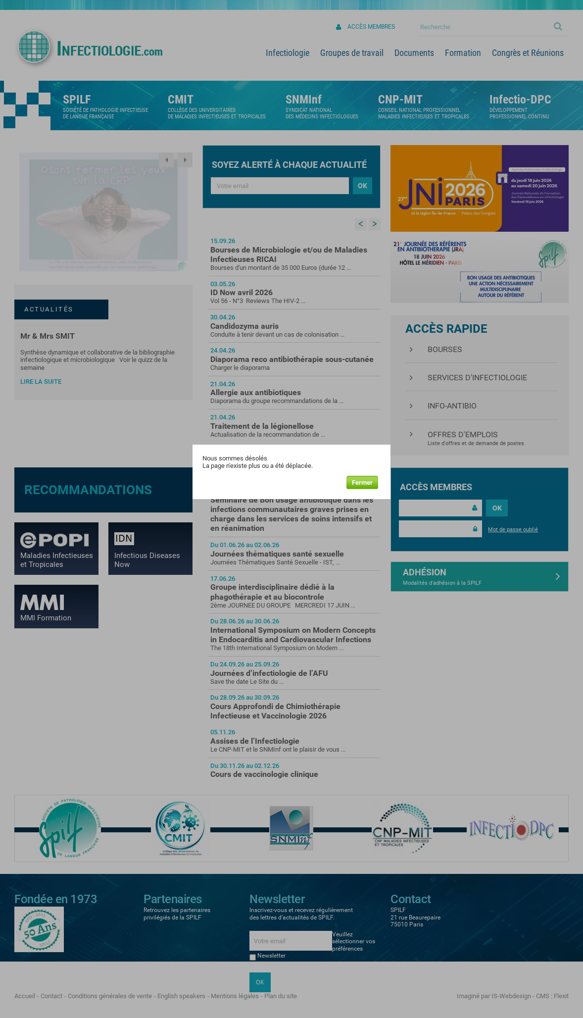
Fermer (362, 482)
